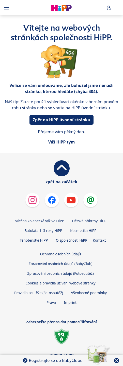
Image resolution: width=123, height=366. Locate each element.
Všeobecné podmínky (89, 292)
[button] (108, 8)
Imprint (70, 302)
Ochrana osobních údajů (60, 254)
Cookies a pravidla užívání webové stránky (60, 283)
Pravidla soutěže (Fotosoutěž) (38, 292)
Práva (51, 302)
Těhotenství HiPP (34, 240)
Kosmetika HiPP (83, 230)
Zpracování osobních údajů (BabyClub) (61, 263)
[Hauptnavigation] (7, 7)
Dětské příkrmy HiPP (89, 220)
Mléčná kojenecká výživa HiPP (39, 220)
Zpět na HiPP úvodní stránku (61, 120)
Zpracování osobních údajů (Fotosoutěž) (60, 273)
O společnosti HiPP (71, 240)
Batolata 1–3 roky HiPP (43, 230)
